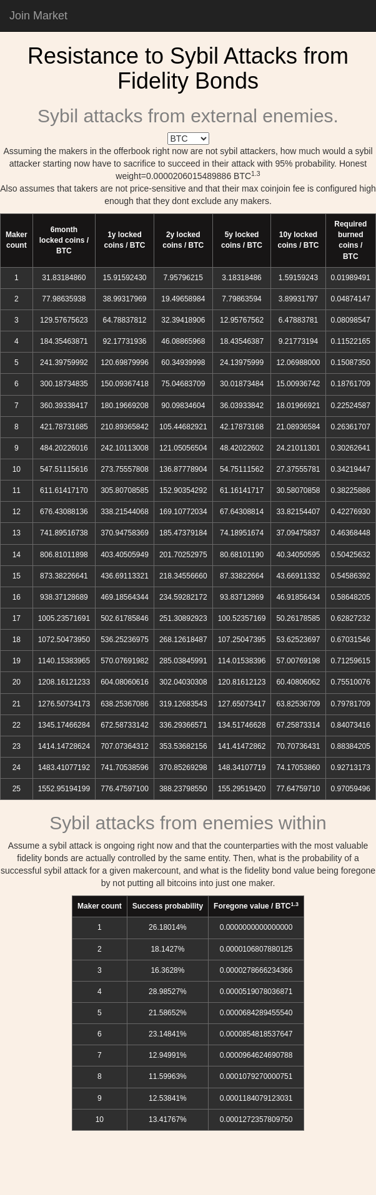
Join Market (38, 15)
